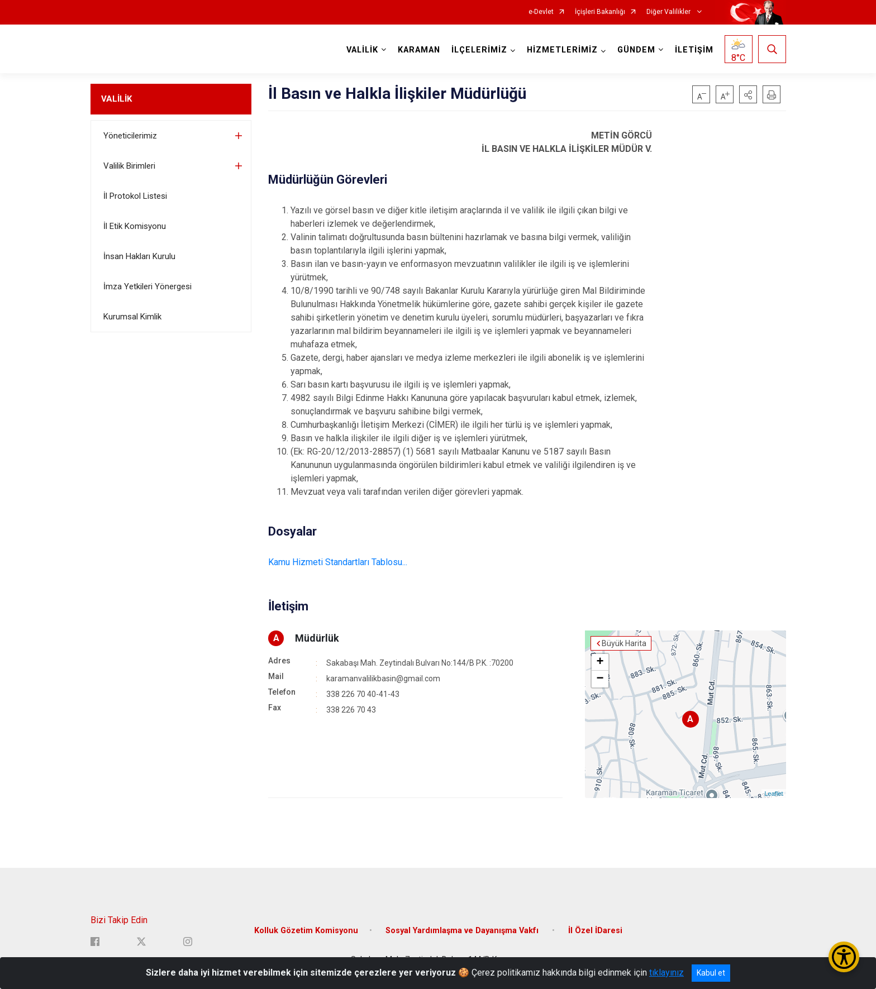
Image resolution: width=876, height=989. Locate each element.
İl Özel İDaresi (595, 930)
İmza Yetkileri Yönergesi (147, 286)
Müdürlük (317, 638)
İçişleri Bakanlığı (600, 12)
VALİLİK (116, 99)
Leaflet (773, 793)
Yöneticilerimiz (130, 136)
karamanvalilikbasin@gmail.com (383, 678)
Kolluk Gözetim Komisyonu (306, 930)
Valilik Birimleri (129, 166)
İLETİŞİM (694, 50)
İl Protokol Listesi (135, 196)
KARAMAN (419, 50)
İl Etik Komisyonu (134, 226)
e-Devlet (541, 12)
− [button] (599, 679)
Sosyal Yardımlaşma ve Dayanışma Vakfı (463, 930)
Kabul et (711, 972)
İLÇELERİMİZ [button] (479, 50)
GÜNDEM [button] (636, 50)
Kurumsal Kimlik (132, 317)
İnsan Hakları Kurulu (139, 256)
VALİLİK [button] (362, 50)
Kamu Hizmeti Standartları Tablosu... (337, 562)
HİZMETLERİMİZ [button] (562, 50)
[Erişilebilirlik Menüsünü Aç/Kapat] (844, 957)
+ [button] (599, 662)
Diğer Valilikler (669, 12)
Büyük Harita (624, 643)
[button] (748, 94)
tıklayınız (666, 972)
